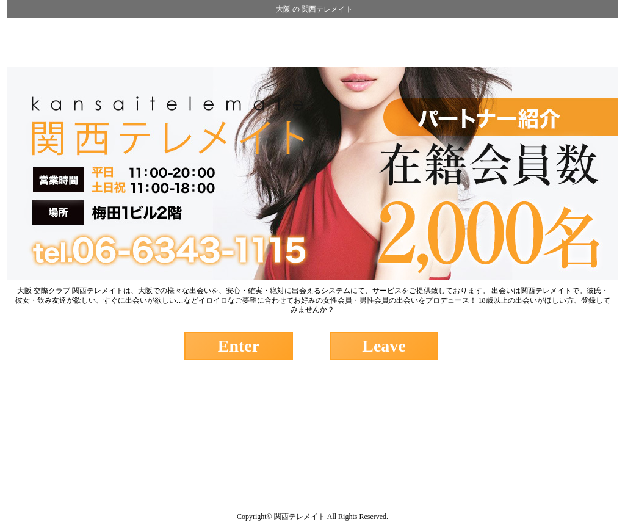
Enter (238, 345)
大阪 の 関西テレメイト (314, 9)
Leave (384, 345)
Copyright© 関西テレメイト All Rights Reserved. (312, 516)
